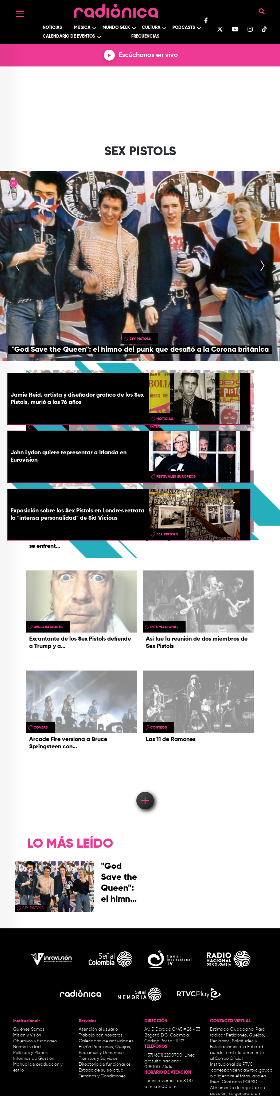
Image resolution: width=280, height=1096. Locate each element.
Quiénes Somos (28, 1029)
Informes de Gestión (33, 1059)
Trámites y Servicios (98, 1059)
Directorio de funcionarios (105, 1064)
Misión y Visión (27, 1035)
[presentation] (17, 266)
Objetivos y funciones (35, 1041)
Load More (144, 790)
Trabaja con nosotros (100, 1035)
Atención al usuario (98, 1029)
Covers (41, 727)
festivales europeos (176, 476)
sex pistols (140, 339)
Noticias (52, 28)
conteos (158, 727)
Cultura (151, 28)
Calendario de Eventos (69, 36)
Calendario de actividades (106, 1041)
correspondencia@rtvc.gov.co (241, 1070)
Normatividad (27, 1047)
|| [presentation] (13, 184)
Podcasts (183, 28)
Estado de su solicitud (101, 1070)
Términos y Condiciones (102, 1076)
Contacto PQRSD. (240, 1082)
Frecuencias (145, 36)
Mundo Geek (116, 28)
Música (82, 28)
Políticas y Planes (30, 1053)
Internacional (164, 627)
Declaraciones (48, 627)
